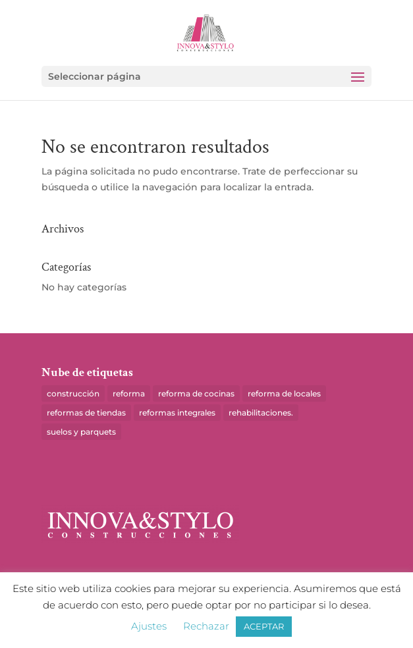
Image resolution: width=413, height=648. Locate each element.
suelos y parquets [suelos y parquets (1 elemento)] (81, 432)
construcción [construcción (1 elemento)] (73, 393)
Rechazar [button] (206, 626)
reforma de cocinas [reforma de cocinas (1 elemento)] (196, 393)
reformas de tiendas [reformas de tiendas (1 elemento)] (86, 413)
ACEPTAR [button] (264, 626)
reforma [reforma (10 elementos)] (129, 393)
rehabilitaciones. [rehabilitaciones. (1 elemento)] (261, 413)
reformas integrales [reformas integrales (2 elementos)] (177, 413)
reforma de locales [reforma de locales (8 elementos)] (284, 393)
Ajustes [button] (149, 626)
